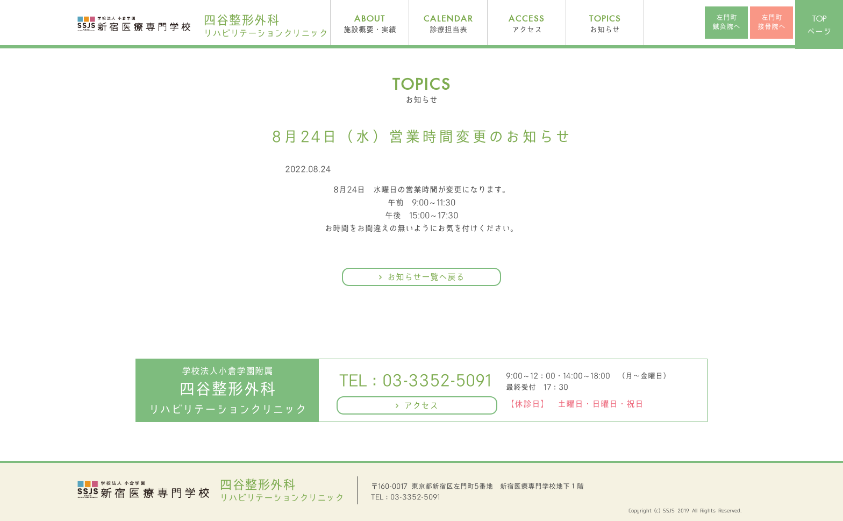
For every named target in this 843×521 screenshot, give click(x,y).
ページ (819, 26)
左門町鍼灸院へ (726, 22)
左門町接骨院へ (771, 22)
